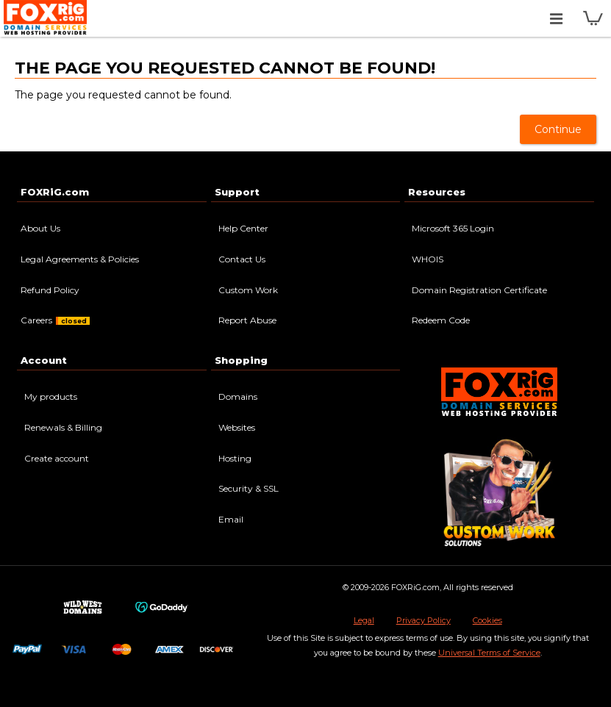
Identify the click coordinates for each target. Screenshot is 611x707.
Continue (558, 129)
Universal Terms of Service (489, 652)
